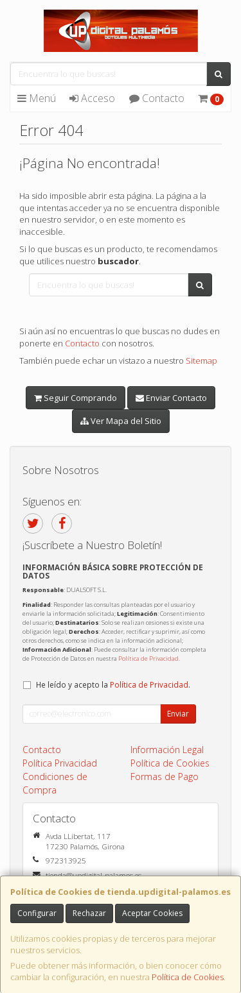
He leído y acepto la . (113, 684)
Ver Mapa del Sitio (120, 421)
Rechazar (89, 913)
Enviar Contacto (171, 397)
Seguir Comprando (75, 397)
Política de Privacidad (148, 658)
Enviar (178, 713)
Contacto (156, 98)
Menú (36, 98)
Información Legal (167, 749)
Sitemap (201, 360)
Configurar (37, 913)
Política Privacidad (59, 763)
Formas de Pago (164, 776)
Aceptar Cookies (152, 913)
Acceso (92, 98)
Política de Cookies (188, 977)
